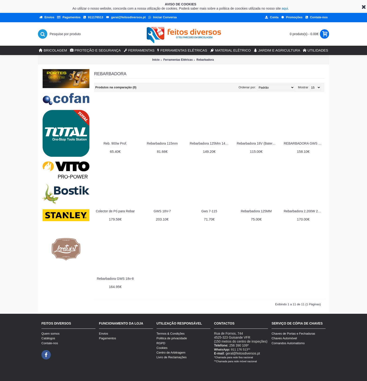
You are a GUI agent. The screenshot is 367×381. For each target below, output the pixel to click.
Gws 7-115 (209, 211)
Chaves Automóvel (284, 338)
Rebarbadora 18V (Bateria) (256, 143)
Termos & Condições (171, 333)
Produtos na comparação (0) (115, 87)
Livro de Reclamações (172, 357)
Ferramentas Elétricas (178, 59)
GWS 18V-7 (162, 211)
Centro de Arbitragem (171, 352)
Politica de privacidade (172, 338)
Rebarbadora (205, 59)
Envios (103, 333)
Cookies (162, 348)
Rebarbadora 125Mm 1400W (210, 143)
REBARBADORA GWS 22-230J (304, 143)
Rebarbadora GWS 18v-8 (115, 278)
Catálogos (48, 338)
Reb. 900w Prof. (115, 143)
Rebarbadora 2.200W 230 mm (304, 211)
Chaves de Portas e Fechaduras (293, 333)
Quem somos (50, 333)
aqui (285, 8)
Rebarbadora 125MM (256, 211)
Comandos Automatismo (288, 343)
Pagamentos (107, 338)
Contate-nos (49, 343)
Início (156, 59)
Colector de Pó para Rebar (115, 211)
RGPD (161, 343)
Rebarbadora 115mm (162, 143)
